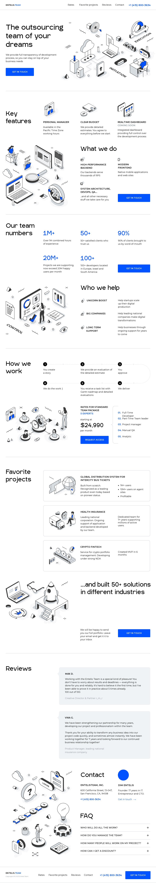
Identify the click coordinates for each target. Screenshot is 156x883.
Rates (71, 4)
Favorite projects (88, 4)
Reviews (106, 4)
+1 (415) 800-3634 (140, 5)
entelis (13, 873)
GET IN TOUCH (134, 198)
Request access (94, 440)
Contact (119, 4)
